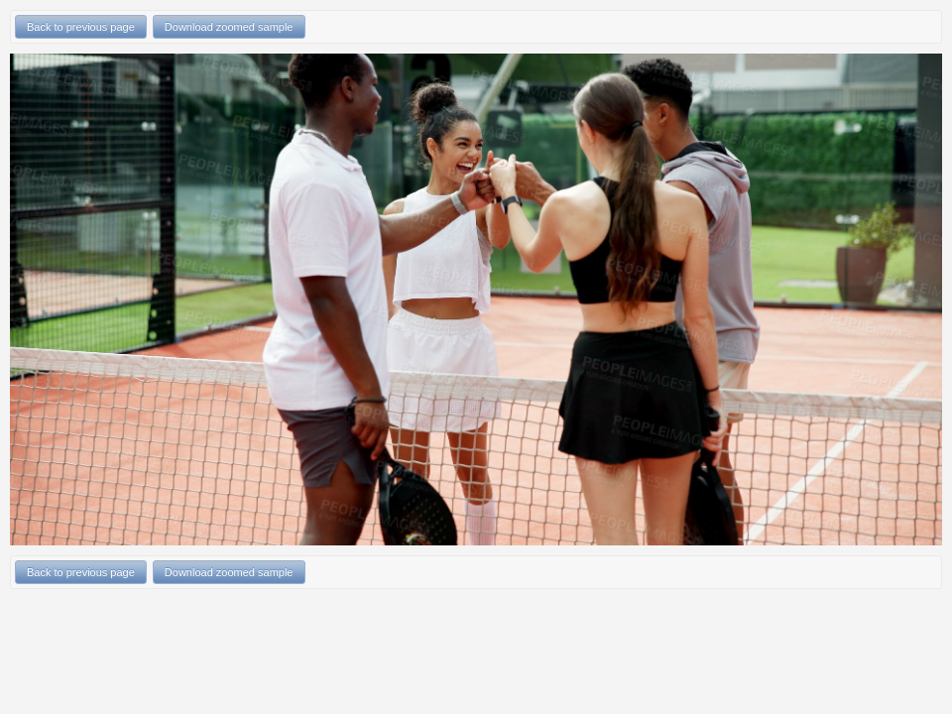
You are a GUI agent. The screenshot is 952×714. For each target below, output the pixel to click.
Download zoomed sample (229, 27)
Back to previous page (81, 27)
